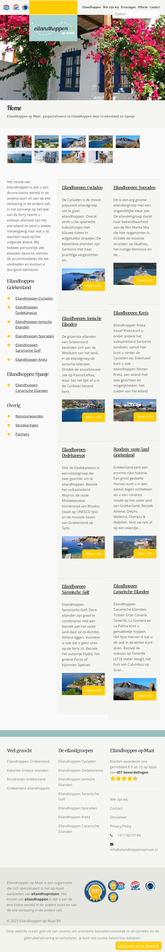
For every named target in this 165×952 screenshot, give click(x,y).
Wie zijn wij (111, 7)
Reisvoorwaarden (29, 416)
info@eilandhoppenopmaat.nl (134, 849)
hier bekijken (129, 938)
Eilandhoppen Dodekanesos (80, 770)
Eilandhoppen (91, 7)
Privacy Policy (120, 826)
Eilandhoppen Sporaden (34, 336)
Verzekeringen (26, 425)
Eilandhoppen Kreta (31, 359)
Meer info (93, 286)
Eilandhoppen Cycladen (34, 298)
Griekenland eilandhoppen (28, 788)
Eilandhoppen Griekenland (28, 761)
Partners (22, 434)
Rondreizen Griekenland (26, 779)
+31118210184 (129, 835)
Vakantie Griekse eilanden (27, 770)
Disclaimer (118, 817)
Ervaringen (128, 7)
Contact (155, 7)
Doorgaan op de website (138, 946)
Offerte (143, 7)
